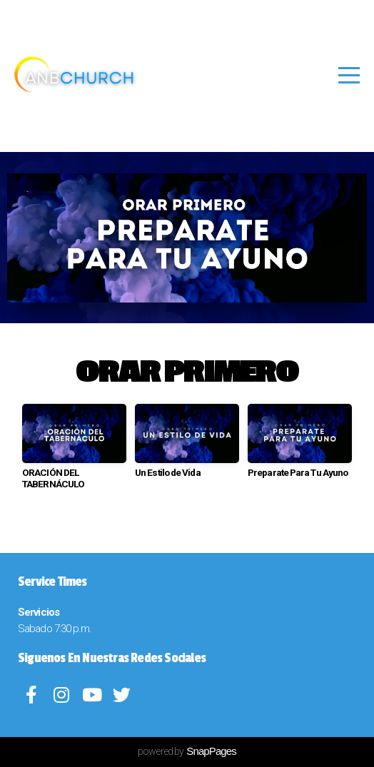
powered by (187, 751)
